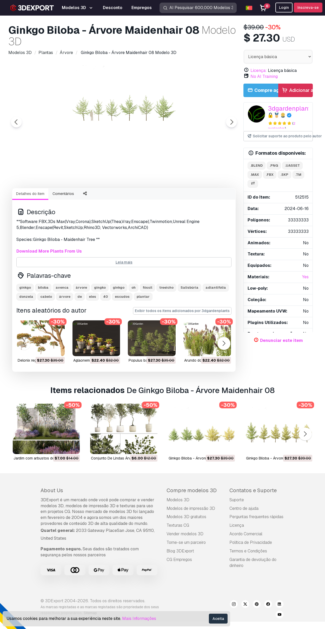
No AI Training (264, 76)
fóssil (147, 316)
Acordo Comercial (245, 562)
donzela (26, 325)
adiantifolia (215, 316)
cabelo (46, 325)
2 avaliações (281, 126)
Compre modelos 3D (192, 519)
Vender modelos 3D (185, 562)
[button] (224, 372)
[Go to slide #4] (138, 198)
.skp (284, 174)
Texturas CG (178, 554)
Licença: (258, 70)
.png (274, 165)
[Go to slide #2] (71, 198)
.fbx (270, 174)
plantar (143, 325)
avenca (62, 316)
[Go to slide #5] (171, 198)
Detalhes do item (30, 222)
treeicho (166, 316)
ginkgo (25, 316)
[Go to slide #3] (105, 198)
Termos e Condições (248, 579)
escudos (122, 325)
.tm (298, 174)
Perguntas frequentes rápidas (256, 545)
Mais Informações (139, 618)
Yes (305, 277)
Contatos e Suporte (253, 519)
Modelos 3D (178, 528)
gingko (100, 316)
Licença (236, 554)
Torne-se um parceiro (186, 571)
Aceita (218, 618)
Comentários (63, 222)
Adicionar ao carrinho (297, 90)
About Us (52, 519)
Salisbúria (189, 316)
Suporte (236, 528)
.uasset (292, 165)
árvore (81, 316)
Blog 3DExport (180, 579)
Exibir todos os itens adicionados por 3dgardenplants (182, 339)
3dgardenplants (291, 108)
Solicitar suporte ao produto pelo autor (280, 136)
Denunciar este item (281, 340)
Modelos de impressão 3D (191, 537)
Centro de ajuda (243, 537)
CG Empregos (179, 588)
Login (284, 7)
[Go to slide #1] (38, 198)
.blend (256, 165)
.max (254, 174)
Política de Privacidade (250, 571)
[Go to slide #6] (204, 198)
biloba (43, 316)
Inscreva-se (308, 7)
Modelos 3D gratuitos (186, 545)
